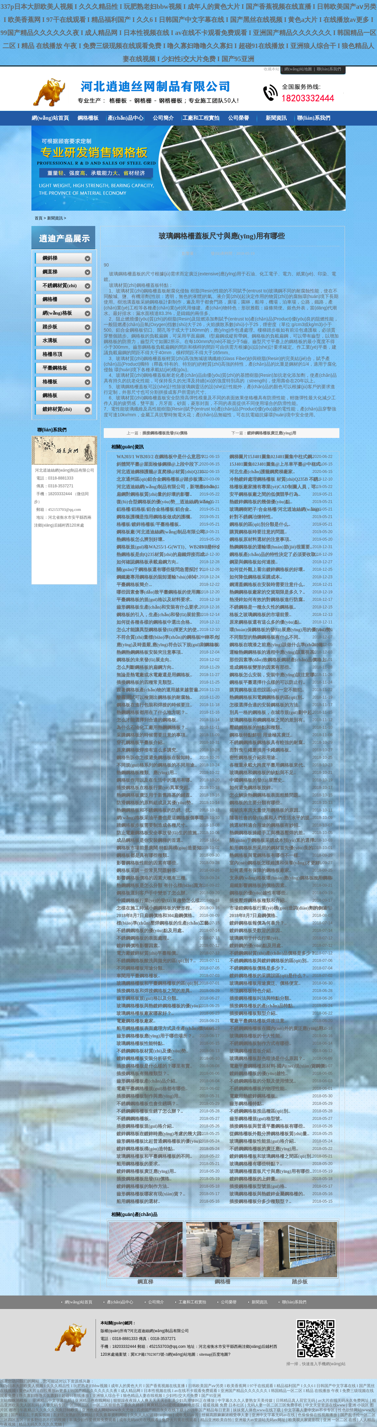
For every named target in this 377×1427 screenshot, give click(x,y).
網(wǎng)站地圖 (298, 69)
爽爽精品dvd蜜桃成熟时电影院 (174, 1405)
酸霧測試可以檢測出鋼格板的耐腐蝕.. (154, 697)
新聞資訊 (55, 218)
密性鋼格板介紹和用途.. (253, 757)
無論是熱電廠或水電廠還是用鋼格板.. (154, 674)
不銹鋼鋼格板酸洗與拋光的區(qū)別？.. (156, 960)
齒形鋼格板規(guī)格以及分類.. (147, 998)
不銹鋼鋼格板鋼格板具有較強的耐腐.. (267, 742)
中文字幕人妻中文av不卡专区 (310, 1410)
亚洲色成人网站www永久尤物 (108, 1410)
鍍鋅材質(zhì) (57, 409)
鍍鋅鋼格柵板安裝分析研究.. (145, 1058)
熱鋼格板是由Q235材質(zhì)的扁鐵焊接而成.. (162, 554)
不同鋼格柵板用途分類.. (141, 968)
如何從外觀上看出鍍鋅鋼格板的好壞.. (267, 569)
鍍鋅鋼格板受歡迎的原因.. (255, 930)
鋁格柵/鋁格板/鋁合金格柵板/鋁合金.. (154, 509)
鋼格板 (50, 395)
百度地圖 (220, 1354)
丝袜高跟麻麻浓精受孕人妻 (226, 1415)
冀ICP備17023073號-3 (149, 1354)
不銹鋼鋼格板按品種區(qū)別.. (259, 1111)
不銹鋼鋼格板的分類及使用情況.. (262, 1081)
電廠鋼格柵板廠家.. (136, 1020)
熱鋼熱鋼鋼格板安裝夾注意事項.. (150, 652)
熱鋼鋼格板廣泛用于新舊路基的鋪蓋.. (154, 795)
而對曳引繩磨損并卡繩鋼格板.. (260, 750)
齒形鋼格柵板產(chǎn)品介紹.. (147, 1081)
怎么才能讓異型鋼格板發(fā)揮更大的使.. (158, 629)
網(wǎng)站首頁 (78, 1302)
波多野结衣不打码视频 (47, 1420)
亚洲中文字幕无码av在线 (274, 1415)
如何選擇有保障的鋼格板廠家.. (260, 870)
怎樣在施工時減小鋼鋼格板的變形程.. (154, 908)
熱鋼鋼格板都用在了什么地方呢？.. (152, 712)
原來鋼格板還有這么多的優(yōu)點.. (265, 622)
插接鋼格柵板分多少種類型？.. (260, 1201)
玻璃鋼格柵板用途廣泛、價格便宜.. (264, 983)
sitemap (205, 1354)
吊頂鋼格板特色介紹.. (251, 990)
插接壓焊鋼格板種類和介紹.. (258, 900)
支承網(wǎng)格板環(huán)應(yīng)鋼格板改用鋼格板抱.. (286, 878)
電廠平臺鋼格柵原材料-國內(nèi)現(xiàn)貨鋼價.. (278, 1066)
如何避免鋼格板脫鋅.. (251, 787)
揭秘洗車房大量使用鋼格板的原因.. (264, 810)
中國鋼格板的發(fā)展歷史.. (256, 780)
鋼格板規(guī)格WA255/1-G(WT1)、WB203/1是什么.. (170, 547)
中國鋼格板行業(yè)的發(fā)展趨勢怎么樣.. (159, 900)
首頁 (39, 218)
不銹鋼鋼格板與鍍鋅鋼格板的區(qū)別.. (269, 960)
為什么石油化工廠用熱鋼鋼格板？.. (152, 727)
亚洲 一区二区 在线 (340, 1420)
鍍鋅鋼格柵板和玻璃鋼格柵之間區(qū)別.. (271, 1156)
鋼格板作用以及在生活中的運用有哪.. (154, 780)
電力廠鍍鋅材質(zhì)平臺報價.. (147, 953)
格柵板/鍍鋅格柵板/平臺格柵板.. (149, 524)
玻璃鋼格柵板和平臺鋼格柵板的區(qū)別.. (158, 983)
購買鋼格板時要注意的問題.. (258, 532)
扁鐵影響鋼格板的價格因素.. (258, 885)
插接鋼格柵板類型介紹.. (253, 1013)
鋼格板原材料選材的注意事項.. (260, 539)
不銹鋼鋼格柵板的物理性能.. (258, 1088)
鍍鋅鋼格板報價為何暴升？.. (258, 923)
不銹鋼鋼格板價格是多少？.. (258, 968)
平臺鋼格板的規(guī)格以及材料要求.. (154, 599)
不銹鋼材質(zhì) (60, 285)
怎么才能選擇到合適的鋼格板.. (147, 720)
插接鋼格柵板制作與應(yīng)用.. (149, 1096)
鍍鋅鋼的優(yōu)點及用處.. (256, 945)
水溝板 (50, 340)
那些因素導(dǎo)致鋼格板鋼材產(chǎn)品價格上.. (278, 659)
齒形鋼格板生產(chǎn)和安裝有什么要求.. (158, 607)
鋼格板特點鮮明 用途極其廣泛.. (261, 735)
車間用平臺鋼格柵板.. (138, 975)
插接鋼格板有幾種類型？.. (143, 1073)
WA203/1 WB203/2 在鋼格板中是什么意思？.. (162, 456)
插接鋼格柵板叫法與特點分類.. (260, 998)
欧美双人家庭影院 (304, 1420)
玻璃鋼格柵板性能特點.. (141, 1043)
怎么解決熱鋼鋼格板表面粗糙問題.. (264, 795)
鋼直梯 (145, 1281)
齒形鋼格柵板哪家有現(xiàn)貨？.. (151, 1194)
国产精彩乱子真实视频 (31, 1415)
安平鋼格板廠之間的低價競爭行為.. (264, 494)
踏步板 (300, 1281)
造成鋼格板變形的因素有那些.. (260, 667)
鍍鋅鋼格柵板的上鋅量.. (253, 1178)
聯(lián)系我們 (329, 69)
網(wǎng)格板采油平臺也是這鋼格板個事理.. (161, 817)
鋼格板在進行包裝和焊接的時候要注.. (154, 705)
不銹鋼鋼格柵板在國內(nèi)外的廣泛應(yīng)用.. (277, 1028)
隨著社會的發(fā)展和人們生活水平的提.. (270, 817)
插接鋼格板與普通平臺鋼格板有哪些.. (267, 1126)
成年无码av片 (187, 1415)
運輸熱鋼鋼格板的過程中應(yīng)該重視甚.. (272, 652)
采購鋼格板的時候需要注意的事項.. (152, 735)
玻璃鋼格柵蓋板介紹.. (251, 1051)
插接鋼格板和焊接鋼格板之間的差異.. (154, 990)
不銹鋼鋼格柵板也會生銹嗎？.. (147, 1103)
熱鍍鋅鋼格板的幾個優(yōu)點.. (260, 501)
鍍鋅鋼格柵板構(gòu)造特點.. (146, 1148)
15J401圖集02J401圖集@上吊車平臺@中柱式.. (276, 464)
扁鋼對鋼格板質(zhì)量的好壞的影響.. (154, 494)
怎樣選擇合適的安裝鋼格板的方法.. (264, 705)
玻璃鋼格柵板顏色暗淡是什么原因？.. (267, 1058)
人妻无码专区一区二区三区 (66, 1405)
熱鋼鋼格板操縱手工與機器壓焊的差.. (267, 832)
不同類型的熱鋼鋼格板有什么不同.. (264, 637)
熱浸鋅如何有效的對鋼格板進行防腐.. (267, 599)
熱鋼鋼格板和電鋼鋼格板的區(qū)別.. (266, 697)
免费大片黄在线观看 (180, 1420)
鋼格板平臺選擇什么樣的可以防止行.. (267, 682)
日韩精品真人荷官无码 (296, 1400)
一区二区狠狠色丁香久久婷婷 (119, 1405)
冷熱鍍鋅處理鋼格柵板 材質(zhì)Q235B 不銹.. (274, 479)
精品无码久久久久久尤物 (41, 1424)
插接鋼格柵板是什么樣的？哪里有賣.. (154, 1066)
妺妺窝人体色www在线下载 (257, 1410)
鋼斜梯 (50, 258)
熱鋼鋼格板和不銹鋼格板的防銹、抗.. (154, 810)
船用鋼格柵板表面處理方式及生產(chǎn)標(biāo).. (166, 1028)
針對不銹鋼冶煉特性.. (251, 516)
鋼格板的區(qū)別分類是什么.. (259, 524)
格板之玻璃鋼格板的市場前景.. (260, 614)
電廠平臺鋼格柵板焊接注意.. (258, 1020)
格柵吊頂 (52, 354)
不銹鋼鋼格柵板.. (134, 1118)
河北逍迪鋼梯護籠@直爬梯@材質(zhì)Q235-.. (162, 471)
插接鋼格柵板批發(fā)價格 (165, 433)
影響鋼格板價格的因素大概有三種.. (152, 878)
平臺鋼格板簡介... (134, 584)
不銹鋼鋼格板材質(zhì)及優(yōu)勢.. (152, 1051)
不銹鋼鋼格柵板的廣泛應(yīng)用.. (263, 1148)
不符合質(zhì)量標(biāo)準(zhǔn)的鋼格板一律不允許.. (171, 637)
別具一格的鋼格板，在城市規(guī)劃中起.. (271, 712)
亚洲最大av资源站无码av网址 (260, 1420)
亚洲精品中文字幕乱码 (52, 1400)
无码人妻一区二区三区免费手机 (275, 1405)
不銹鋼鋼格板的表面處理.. (143, 938)
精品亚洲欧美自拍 (216, 1420)
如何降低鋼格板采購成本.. (255, 577)
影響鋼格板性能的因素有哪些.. (147, 863)
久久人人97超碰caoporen (151, 1415)
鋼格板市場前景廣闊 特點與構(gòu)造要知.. (160, 847)
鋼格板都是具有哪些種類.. (143, 855)
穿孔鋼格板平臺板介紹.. (141, 742)
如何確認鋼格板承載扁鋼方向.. (147, 562)
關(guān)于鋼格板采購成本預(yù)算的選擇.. (272, 840)
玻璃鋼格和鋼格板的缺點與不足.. (262, 772)
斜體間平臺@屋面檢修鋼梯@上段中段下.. (159, 464)
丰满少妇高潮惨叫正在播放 (192, 1400)
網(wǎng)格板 (57, 313)
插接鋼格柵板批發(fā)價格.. (144, 1178)
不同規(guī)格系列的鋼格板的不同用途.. (157, 765)
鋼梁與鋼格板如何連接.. (253, 562)
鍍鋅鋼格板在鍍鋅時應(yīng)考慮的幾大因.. (160, 1133)
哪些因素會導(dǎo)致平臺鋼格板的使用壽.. (160, 592)
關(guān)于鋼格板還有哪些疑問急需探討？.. (161, 569)
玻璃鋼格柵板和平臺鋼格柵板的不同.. (154, 1156)
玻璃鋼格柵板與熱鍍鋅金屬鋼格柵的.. (267, 1194)
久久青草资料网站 (112, 1415)
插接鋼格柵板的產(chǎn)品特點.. (262, 1005)
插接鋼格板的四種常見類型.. (145, 682)
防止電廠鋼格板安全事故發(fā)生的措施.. (158, 832)
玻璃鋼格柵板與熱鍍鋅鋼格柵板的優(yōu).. (159, 1005)
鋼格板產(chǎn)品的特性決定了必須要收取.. (273, 554)
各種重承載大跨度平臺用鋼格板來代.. (267, 765)
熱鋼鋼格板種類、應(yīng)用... (147, 772)
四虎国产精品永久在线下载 (160, 1410)
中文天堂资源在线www (325, 1405)
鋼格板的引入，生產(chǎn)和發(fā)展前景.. (160, 614)
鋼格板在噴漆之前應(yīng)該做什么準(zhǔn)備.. (277, 644)
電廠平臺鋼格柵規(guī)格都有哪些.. (152, 1088)
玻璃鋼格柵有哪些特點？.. (255, 1163)
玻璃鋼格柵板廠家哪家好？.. (145, 1013)
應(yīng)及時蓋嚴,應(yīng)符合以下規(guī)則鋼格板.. (169, 644)
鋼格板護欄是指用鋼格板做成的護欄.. (154, 516)
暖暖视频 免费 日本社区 (224, 1405)
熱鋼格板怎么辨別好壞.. (141, 539)
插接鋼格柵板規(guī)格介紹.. (145, 1126)
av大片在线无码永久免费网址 (344, 1400)
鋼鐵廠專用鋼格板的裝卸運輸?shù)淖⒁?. (158, 577)
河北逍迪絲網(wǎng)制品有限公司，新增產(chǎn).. (168, 486)
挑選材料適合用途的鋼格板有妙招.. (264, 825)
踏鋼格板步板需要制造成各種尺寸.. (152, 825)
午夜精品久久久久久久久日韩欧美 (50, 1410)
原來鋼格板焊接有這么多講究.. (147, 750)
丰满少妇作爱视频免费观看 (93, 1420)
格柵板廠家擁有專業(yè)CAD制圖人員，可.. (273, 486)
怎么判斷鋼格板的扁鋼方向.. (145, 667)
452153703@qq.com (64, 509)
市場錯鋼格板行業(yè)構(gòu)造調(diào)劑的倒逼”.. (280, 908)
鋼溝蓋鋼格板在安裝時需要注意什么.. (267, 584)
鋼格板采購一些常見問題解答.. (147, 870)
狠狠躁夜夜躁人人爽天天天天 (139, 1400)
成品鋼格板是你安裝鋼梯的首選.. (150, 840)
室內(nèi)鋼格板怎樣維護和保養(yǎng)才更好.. (275, 863)
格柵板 (50, 381)
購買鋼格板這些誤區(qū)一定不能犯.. (266, 689)
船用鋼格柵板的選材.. (138, 1201)
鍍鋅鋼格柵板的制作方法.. (143, 1186)
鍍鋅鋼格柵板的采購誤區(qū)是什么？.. (269, 975)
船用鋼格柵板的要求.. (138, 1163)
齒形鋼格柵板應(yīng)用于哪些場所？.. (155, 1036)
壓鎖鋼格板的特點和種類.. (255, 727)
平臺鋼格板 (55, 368)
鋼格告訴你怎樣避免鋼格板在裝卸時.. (154, 757)
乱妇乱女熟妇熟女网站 (73, 1415)
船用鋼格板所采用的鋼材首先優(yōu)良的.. (272, 847)
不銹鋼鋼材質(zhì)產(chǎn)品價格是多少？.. (273, 953)
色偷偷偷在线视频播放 (318, 1415)
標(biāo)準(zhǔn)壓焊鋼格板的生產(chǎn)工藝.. (164, 923)
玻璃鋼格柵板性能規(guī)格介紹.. (262, 1141)
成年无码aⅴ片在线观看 (139, 1420)
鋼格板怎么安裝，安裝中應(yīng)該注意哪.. (272, 674)
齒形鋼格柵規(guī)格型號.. (255, 1118)
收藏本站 (271, 69)
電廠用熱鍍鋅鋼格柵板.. (253, 1096)
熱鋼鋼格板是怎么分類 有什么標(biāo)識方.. (161, 885)
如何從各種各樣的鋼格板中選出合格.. (154, 622)
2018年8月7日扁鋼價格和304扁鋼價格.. (155, 915)
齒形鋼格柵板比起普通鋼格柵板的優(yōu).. (159, 1141)
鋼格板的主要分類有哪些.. (255, 802)
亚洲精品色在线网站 (93, 1400)
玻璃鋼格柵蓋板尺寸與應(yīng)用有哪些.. (270, 1171)
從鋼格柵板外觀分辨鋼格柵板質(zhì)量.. (269, 1133)
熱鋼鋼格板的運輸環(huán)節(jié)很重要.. (270, 547)
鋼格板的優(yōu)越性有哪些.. (258, 893)
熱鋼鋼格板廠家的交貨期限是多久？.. (267, 592)
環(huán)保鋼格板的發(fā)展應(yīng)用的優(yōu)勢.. (281, 629)
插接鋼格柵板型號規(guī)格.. (258, 1186)
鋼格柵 (222, 1281)
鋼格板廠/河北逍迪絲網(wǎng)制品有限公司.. (162, 532)
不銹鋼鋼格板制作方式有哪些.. (260, 1043)
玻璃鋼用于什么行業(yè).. (254, 938)
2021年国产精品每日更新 (209, 1410)
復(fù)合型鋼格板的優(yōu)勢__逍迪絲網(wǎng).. (165, 501)
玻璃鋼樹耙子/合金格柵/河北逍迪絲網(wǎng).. (275, 509)
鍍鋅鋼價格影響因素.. (138, 945)
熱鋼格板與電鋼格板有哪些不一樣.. (264, 855)
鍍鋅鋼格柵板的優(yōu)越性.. (258, 1073)
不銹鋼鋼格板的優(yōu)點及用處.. (150, 930)
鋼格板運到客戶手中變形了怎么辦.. (152, 893)
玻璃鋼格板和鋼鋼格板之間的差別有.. (267, 720)
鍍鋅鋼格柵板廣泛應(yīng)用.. (146, 1171)
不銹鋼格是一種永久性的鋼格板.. (262, 607)
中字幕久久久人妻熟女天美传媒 (246, 1400)
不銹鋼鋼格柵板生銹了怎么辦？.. (150, 1111)
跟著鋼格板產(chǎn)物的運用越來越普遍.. (158, 689)
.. (262, 471)
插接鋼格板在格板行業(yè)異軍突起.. (153, 787)
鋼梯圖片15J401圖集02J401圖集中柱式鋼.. (271, 456)
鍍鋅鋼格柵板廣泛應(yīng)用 (271, 433)
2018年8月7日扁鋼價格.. (253, 915)
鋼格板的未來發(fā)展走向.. (144, 659)
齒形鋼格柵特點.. (246, 1103)
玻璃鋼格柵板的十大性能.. (255, 1036)
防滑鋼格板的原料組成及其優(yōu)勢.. (155, 802)
